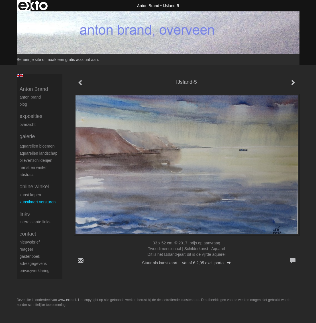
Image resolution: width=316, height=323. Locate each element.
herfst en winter (33, 167)
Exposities (31, 116)
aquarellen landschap (39, 153)
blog (23, 104)
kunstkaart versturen (38, 202)
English (20, 75)
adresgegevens (33, 263)
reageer (26, 249)
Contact (28, 234)
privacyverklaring (35, 270)
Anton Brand (148, 5)
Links (25, 214)
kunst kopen (30, 195)
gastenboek (30, 256)
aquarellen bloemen (37, 146)
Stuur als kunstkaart (186, 263)
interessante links (35, 222)
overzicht (28, 124)
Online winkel (34, 186)
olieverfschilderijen (36, 160)
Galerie (27, 136)
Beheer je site (29, 59)
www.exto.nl (67, 300)
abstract (27, 174)
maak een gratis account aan (72, 59)
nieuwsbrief (30, 242)
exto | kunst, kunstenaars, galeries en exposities (33, 5)
